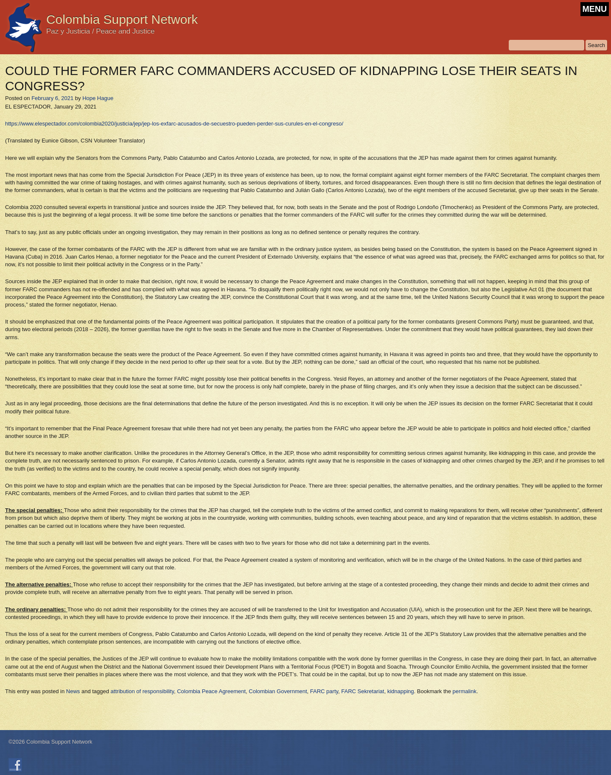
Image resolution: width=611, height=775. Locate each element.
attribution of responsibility (142, 691)
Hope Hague (97, 98)
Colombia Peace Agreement (211, 691)
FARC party (324, 691)
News (73, 691)
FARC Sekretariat (362, 691)
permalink (464, 691)
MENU (595, 9)
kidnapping (400, 691)
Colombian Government (278, 691)
